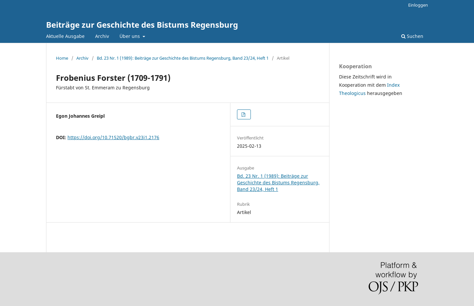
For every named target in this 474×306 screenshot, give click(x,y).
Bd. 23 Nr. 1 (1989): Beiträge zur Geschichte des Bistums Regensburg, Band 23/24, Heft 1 (183, 58)
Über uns (130, 36)
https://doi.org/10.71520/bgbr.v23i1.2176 (113, 137)
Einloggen (418, 5)
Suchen (412, 36)
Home (62, 58)
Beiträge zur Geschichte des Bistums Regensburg (142, 24)
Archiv (102, 36)
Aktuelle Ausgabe (65, 36)
